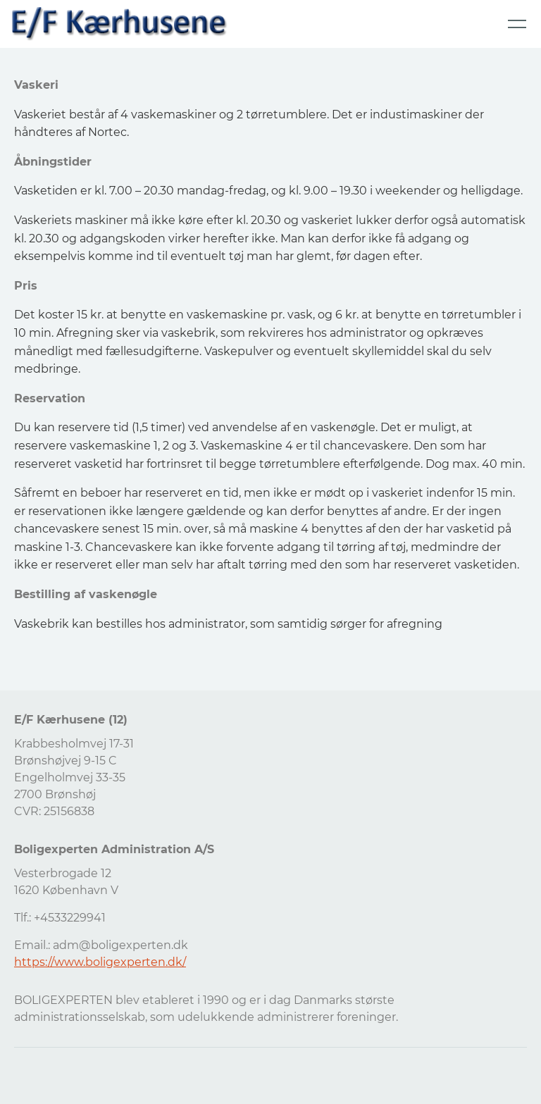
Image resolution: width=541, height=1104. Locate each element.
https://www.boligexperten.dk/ (100, 962)
